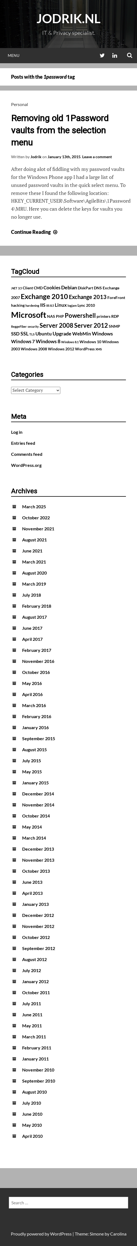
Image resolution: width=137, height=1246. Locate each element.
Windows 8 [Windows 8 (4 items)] (48, 341)
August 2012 (34, 959)
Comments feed (26, 454)
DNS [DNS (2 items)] (98, 287)
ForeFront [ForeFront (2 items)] (116, 297)
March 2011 (34, 1036)
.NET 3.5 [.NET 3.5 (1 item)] (16, 288)
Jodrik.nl (68, 18)
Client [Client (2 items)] (28, 287)
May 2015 (32, 771)
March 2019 (34, 583)
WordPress (61, 1233)
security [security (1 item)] (33, 326)
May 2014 (32, 826)
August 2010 (34, 1091)
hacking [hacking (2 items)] (18, 305)
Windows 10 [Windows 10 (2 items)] (90, 341)
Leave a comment (97, 156)
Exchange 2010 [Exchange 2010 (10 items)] (44, 296)
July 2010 (31, 1102)
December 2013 (38, 848)
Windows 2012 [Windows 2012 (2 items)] (61, 348)
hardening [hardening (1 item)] (32, 305)
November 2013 (38, 860)
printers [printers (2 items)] (103, 316)
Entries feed (23, 443)
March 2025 (34, 506)
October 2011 (36, 992)
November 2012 (38, 926)
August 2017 (34, 617)
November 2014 (38, 804)
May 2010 (32, 1125)
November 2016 (38, 661)
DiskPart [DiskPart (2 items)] (85, 287)
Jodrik (36, 156)
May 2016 (32, 683)
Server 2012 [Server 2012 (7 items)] (91, 325)
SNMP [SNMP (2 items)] (114, 326)
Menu (13, 55)
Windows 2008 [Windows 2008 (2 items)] (34, 348)
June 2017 (32, 628)
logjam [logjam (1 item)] (72, 305)
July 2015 (31, 760)
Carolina (118, 1233)
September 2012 (38, 948)
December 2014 (38, 793)
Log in (16, 432)
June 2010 (32, 1114)
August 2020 (34, 572)
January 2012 (35, 981)
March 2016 (34, 705)
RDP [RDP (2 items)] (115, 316)
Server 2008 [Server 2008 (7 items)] (56, 325)
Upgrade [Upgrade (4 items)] (62, 333)
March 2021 (34, 561)
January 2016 (35, 727)
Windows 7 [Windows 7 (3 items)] (23, 341)
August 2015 (34, 749)
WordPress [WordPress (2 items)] (85, 348)
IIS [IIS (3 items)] (42, 305)
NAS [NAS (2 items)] (51, 316)
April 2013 (32, 893)
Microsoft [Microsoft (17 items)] (28, 314)
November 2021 (38, 528)
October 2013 (36, 871)
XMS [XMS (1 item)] (98, 349)
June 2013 (32, 882)
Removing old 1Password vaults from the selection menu (59, 130)
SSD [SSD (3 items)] (15, 334)
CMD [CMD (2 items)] (38, 287)
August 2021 (34, 539)
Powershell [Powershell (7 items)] (80, 315)
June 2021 (32, 550)
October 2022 (36, 517)
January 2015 (35, 782)
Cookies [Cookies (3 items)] (51, 287)
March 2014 (34, 837)
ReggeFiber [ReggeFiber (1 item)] (19, 326)
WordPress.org (26, 465)
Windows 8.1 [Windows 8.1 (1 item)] (70, 342)
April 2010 (32, 1136)
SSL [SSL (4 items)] (24, 333)
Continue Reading (35, 232)
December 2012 (38, 915)
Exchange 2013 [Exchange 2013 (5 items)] (88, 296)
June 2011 (32, 1014)
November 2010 (38, 1069)
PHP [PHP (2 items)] (60, 316)
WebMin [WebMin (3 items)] (81, 334)
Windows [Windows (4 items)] (102, 333)
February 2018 (36, 606)
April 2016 (32, 694)
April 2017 (32, 639)
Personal (19, 104)
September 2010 (38, 1080)
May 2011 (32, 1025)
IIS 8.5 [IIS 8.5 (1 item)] (50, 305)
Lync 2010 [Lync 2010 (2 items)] (86, 305)
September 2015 (38, 738)
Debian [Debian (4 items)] (69, 287)
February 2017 (36, 650)
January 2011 (35, 1058)
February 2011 (36, 1047)
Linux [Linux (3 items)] (61, 305)
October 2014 (36, 815)
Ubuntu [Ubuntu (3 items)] (43, 334)
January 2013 (35, 904)
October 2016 (36, 672)
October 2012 (36, 937)
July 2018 (31, 594)
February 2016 (36, 716)
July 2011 (31, 1003)
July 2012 (31, 970)
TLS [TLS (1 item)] (32, 334)
